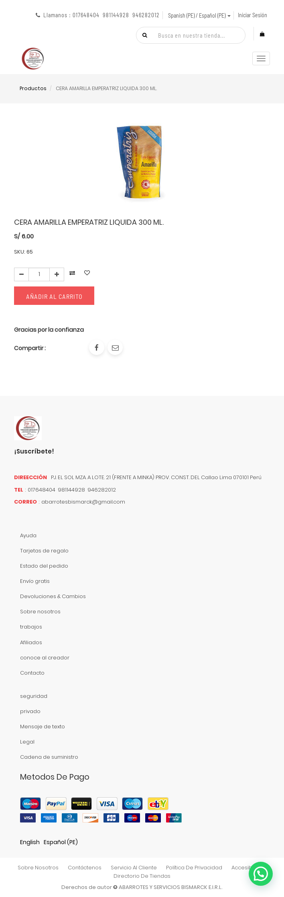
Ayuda (28, 535)
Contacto (32, 673)
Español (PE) (61, 842)
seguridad (33, 696)
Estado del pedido (44, 566)
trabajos (31, 627)
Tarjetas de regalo (44, 550)
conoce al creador (44, 657)
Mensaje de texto (42, 726)
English (30, 842)
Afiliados (31, 642)
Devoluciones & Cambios (53, 596)
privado (30, 711)
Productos (33, 88)
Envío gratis (35, 581)
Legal (27, 742)
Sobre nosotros (40, 611)
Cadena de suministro (49, 757)
